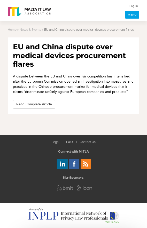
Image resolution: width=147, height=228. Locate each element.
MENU (132, 15)
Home (12, 30)
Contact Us (88, 142)
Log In (133, 6)
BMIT (65, 188)
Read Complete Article (34, 104)
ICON (85, 188)
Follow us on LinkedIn (62, 164)
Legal (55, 142)
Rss (86, 164)
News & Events (30, 30)
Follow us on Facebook (74, 164)
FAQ (69, 142)
